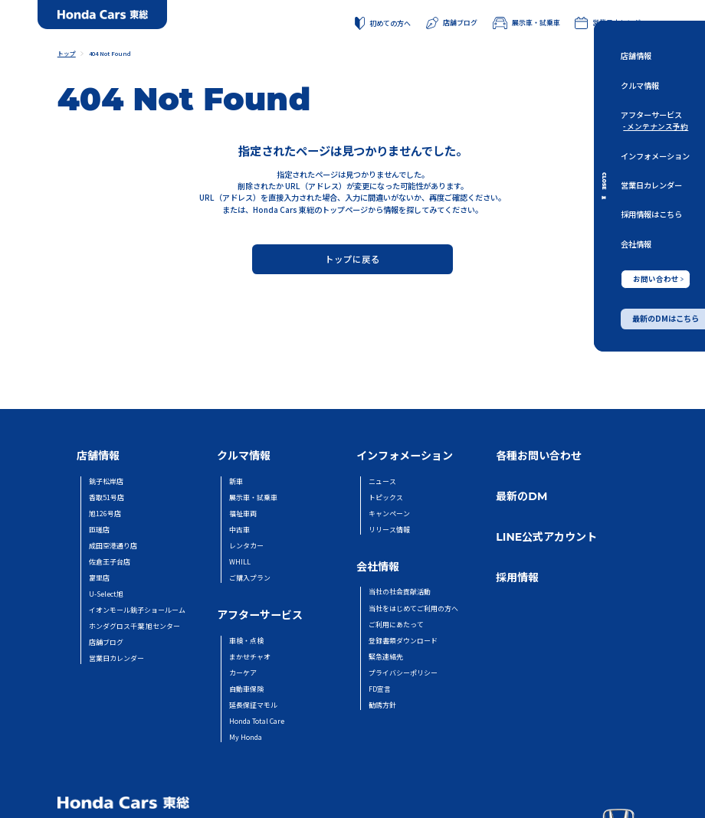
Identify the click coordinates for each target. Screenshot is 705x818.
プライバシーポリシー (403, 673)
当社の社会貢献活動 (400, 592)
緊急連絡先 (386, 657)
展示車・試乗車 (527, 23)
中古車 (239, 530)
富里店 (99, 578)
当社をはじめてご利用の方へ (413, 609)
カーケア (243, 673)
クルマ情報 (640, 84)
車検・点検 (246, 641)
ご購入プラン (250, 578)
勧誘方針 (382, 705)
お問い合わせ (658, 278)
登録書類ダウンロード (403, 641)
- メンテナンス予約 (655, 126)
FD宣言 (380, 689)
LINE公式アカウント (546, 537)
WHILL (240, 562)
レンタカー (246, 546)
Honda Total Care (256, 721)
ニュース (382, 481)
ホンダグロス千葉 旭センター (134, 626)
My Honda (245, 737)
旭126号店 (105, 514)
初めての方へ (383, 24)
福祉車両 (243, 514)
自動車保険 (246, 689)
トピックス (386, 497)
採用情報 (517, 577)
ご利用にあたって (396, 625)
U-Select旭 (106, 594)
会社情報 (636, 243)
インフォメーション (655, 155)
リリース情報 (389, 530)
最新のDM (521, 496)
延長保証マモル (253, 705)
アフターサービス (651, 114)
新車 (236, 481)
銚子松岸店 (106, 481)
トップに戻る (352, 259)
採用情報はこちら (651, 214)
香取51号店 (106, 497)
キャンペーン (389, 514)
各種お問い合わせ (539, 456)
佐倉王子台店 (109, 562)
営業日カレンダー (651, 185)
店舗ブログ (451, 23)
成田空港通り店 (113, 546)
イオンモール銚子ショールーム (137, 610)
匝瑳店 (99, 530)
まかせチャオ (250, 657)
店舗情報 (636, 55)
